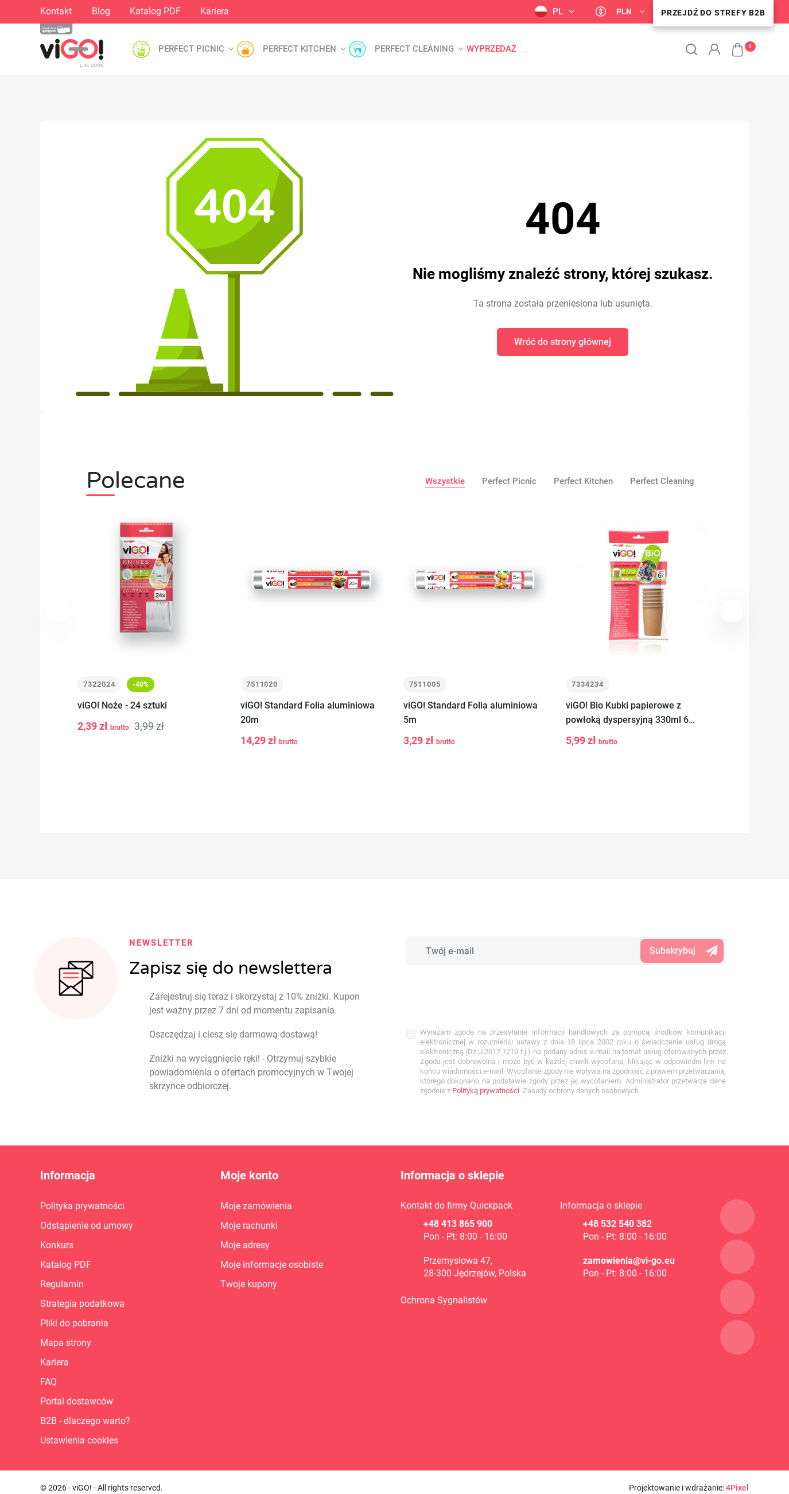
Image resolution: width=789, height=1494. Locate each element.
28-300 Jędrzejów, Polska (474, 1273)
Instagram (255, 11)
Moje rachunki (249, 1225)
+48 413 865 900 (457, 1223)
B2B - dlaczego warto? (85, 1420)
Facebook (273, 10)
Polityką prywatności (485, 1090)
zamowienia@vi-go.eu (629, 1260)
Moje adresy (245, 1245)
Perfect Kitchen (583, 481)
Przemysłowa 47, (457, 1260)
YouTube (321, 12)
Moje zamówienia (256, 1206)
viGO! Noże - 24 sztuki (122, 705)
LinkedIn (294, 11)
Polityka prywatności (82, 1206)
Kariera (214, 11)
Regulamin (62, 1284)
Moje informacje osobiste (271, 1264)
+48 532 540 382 (617, 1223)
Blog (101, 11)
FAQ (48, 1381)
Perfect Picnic (509, 481)
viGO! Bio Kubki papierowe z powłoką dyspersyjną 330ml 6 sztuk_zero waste (627, 713)
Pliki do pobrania (74, 1323)
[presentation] (481, 990)
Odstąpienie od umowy (86, 1225)
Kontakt (56, 11)
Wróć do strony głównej (562, 341)
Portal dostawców (76, 1401)
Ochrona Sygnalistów (444, 1300)
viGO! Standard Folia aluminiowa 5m (470, 712)
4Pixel (737, 1487)
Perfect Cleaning (662, 481)
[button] (731, 43)
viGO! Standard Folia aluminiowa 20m (307, 712)
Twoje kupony (248, 1284)
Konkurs (56, 1245)
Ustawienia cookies (79, 1440)
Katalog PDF (155, 11)
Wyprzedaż (491, 49)
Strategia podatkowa (82, 1303)
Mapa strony (65, 1342)
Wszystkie (445, 481)
